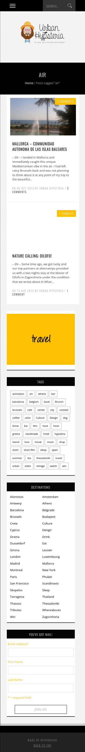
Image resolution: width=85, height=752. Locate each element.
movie (38, 442)
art (31, 393)
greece (16, 433)
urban (15, 466)
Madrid (15, 563)
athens (42, 393)
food (45, 426)
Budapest (49, 517)
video (28, 466)
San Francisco (19, 583)
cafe (29, 409)
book (47, 401)
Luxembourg (51, 557)
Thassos (15, 603)
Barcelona (17, 510)
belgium (34, 401)
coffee (16, 417)
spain (55, 450)
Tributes (16, 610)
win (64, 466)
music (50, 442)
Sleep (46, 590)
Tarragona (17, 597)
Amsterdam (50, 497)
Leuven (47, 550)
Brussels (16, 517)
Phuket (47, 577)
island (15, 442)
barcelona (18, 401)
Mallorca (48, 563)
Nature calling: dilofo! (32, 256)
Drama (14, 537)
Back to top (42, 745)
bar (53, 393)
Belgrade (48, 510)
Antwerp (16, 503)
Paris (13, 577)
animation (18, 393)
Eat (26, 426)
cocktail (63, 409)
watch (53, 466)
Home (29, 83)
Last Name (15, 680)
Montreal (16, 570)
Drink (15, 426)
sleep (43, 450)
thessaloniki (43, 458)
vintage (40, 466)
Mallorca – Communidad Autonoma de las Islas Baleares (39, 146)
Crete (14, 523)
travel (59, 458)
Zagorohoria (50, 617)
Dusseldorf (17, 543)
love (26, 442)
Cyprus (15, 530)
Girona (14, 550)
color (28, 417)
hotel (46, 433)
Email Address (18, 644)
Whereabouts (51, 610)
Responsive (49, 740)
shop (62, 442)
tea (29, 458)
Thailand (48, 597)
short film (29, 450)
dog (65, 417)
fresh (56, 426)
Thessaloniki (50, 603)
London (15, 557)
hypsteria (60, 433)
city (52, 409)
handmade (31, 433)
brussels (17, 409)
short (15, 450)
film (35, 426)
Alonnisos (17, 497)
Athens (47, 503)
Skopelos (16, 590)
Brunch (59, 401)
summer (17, 458)
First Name (15, 662)
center (41, 409)
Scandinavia (50, 583)
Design (54, 417)
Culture (40, 417)
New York (49, 570)
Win (12, 617)
